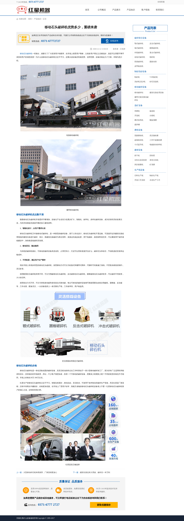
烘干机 (137, 155)
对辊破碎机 (138, 53)
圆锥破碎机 (154, 48)
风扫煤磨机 (138, 165)
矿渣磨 (152, 165)
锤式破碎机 (138, 48)
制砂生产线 (154, 175)
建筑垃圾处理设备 (157, 93)
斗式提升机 (138, 145)
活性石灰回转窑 (140, 160)
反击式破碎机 (155, 43)
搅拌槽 (137, 125)
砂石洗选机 (154, 82)
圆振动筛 (153, 62)
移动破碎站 (138, 93)
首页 (87, 10)
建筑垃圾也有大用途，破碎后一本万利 (95, 472)
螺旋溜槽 (153, 120)
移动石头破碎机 (26, 54)
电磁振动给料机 (156, 145)
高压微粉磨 (154, 136)
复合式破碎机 (155, 53)
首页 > (31, 19)
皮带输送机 (138, 66)
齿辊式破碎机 (139, 57)
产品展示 (116, 10)
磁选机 (152, 111)
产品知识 (131, 10)
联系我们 (160, 10)
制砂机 (137, 77)
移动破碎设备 (140, 87)
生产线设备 (139, 170)
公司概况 (102, 10)
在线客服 (161, 2)
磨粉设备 (138, 130)
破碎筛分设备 (140, 38)
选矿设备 (138, 105)
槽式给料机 (138, 120)
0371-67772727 (50, 40)
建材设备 (138, 150)
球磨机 (137, 111)
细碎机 (152, 57)
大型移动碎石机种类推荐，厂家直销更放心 (40, 472)
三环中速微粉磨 (156, 140)
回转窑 (152, 155)
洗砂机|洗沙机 (139, 82)
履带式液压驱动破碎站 (141, 98)
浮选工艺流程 (139, 180)
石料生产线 (138, 175)
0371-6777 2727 (48, 504)
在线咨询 (114, 41)
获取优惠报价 (104, 505)
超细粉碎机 (138, 140)
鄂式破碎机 (138, 43)
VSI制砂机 (154, 77)
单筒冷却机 (154, 160)
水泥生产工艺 (155, 180)
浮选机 (137, 116)
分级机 (152, 116)
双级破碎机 (138, 62)
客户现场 (145, 10)
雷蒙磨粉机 (138, 136)
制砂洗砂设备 (140, 71)
